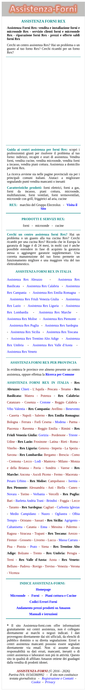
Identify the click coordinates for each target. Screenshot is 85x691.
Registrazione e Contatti (58, 678)
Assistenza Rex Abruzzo (24, 279)
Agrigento (71, 520)
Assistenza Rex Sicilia (25, 332)
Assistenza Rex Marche (55, 312)
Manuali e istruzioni (43, 614)
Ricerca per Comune (60, 374)
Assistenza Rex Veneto (22, 351)
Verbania (39, 494)
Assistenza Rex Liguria (43, 305)
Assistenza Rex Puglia (24, 325)
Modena (60, 422)
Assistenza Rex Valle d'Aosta (52, 345)
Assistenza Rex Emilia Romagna (54, 292)
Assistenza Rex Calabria (43, 286)
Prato (33, 546)
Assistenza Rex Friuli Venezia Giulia (34, 299)
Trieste (73, 435)
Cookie (36, 682)
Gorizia (43, 435)
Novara (12, 494)
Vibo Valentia (16, 409)
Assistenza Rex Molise (22, 319)
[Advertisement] (42, 101)
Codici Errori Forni (43, 601)
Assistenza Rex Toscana (62, 332)
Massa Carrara (68, 540)
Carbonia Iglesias (68, 507)
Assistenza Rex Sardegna (61, 325)
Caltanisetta (14, 527)
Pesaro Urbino (16, 481)
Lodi (38, 461)
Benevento (73, 409)
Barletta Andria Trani (30, 500)
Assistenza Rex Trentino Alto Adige (35, 338)
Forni (35, 595)
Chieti (25, 389)
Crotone (45, 402)
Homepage (43, 589)
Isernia (72, 481)
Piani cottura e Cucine (60, 595)
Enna (43, 527)
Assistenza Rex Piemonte (59, 319)
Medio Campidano (23, 514)
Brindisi (51, 500)
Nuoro (45, 514)
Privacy (50, 682)
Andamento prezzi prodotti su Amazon (43, 608)
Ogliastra (61, 514)
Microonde (17, 595)
